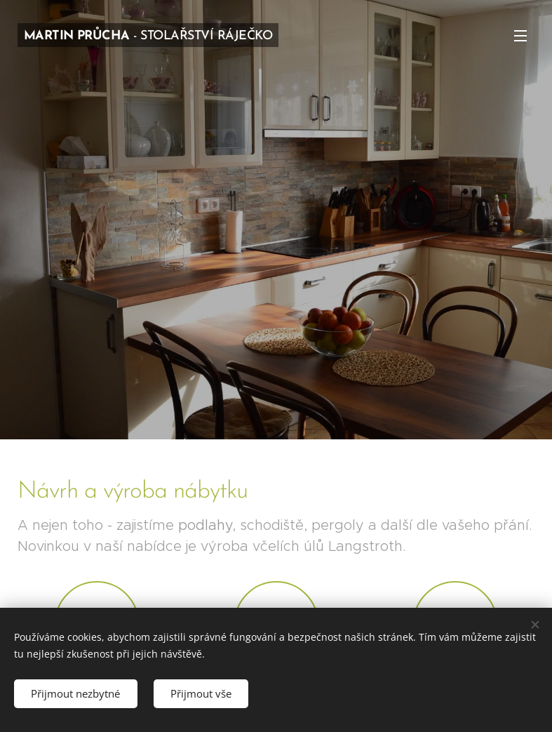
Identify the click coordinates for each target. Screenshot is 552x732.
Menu (520, 35)
